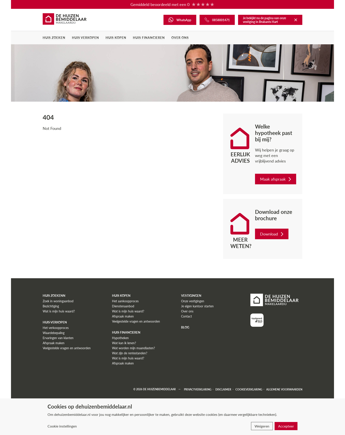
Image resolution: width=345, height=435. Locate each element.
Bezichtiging (51, 306)
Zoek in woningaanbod (58, 301)
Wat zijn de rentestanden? (129, 353)
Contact (186, 316)
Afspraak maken (53, 343)
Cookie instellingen (62, 426)
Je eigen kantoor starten (197, 306)
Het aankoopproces (125, 301)
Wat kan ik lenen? (124, 343)
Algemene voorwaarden (284, 389)
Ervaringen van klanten (58, 338)
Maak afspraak (276, 179)
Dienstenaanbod (123, 306)
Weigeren (262, 426)
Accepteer (286, 426)
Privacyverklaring (197, 389)
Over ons (180, 37)
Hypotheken (120, 338)
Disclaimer (223, 389)
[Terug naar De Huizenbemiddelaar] (295, 20)
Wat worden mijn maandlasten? (133, 348)
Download (272, 234)
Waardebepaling (53, 333)
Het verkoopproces (56, 328)
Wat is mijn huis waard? (59, 311)
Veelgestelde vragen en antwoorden (67, 348)
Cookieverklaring (248, 389)
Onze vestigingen (192, 301)
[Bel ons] (217, 20)
